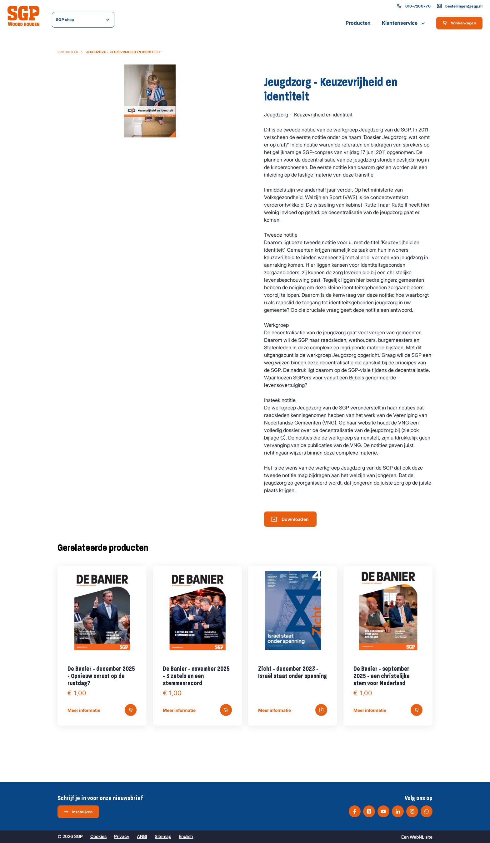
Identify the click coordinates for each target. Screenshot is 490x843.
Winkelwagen (459, 22)
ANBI (142, 836)
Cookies (98, 836)
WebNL (417, 837)
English (186, 836)
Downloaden (290, 519)
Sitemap (163, 836)
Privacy (121, 836)
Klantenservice (404, 23)
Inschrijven (77, 811)
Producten (358, 23)
